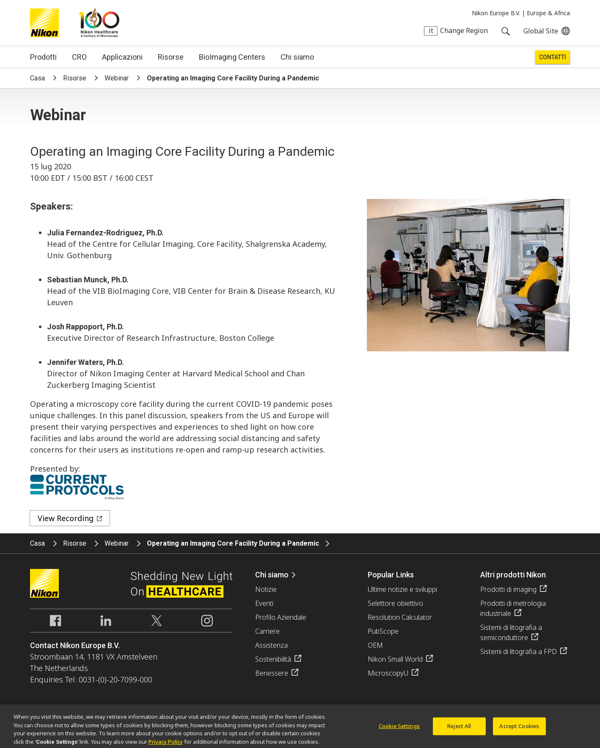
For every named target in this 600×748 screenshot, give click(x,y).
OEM (375, 645)
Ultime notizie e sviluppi (402, 589)
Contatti (552, 57)
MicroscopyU (388, 673)
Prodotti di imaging (508, 589)
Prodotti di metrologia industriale (513, 608)
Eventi (264, 603)
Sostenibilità (273, 659)
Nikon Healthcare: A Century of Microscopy (99, 22)
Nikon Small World (395, 659)
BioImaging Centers (232, 56)
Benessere (271, 673)
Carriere (267, 631)
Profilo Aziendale (280, 617)
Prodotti (43, 56)
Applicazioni (122, 56)
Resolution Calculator (400, 617)
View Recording (66, 518)
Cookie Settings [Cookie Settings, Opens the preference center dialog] (399, 728)
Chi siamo (297, 56)
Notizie (266, 589)
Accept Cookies (519, 728)
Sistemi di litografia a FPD (518, 651)
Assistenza (271, 645)
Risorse (171, 56)
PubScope (383, 631)
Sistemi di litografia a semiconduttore (511, 632)
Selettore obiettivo (395, 603)
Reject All (459, 728)
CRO (79, 56)
